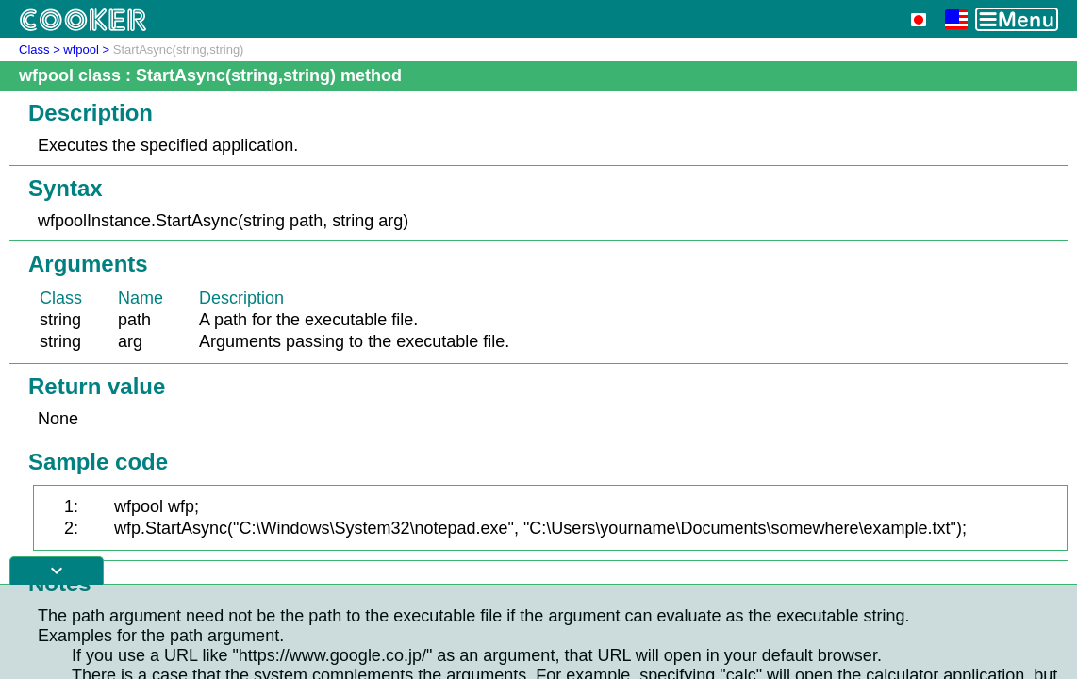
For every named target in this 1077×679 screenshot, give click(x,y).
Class (34, 49)
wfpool (81, 49)
